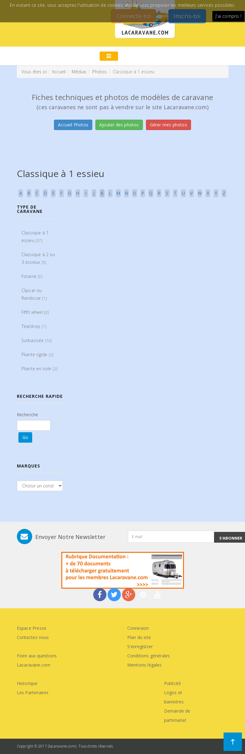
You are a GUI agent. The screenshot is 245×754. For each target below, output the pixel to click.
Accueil (59, 72)
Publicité (172, 683)
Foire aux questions (37, 656)
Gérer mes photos (168, 125)
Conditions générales (148, 656)
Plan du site (139, 637)
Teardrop (33, 326)
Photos (99, 72)
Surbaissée (36, 340)
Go (25, 437)
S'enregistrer (140, 646)
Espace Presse (32, 628)
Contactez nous (33, 637)
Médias (79, 72)
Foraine (32, 276)
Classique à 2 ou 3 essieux (38, 258)
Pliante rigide (37, 354)
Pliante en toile (39, 368)
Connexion (138, 628)
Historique (27, 683)
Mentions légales (144, 665)
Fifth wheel (35, 312)
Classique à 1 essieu (35, 236)
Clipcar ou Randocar (34, 294)
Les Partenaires (33, 692)
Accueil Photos (73, 125)
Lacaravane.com (34, 665)
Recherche (27, 414)
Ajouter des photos (119, 125)
